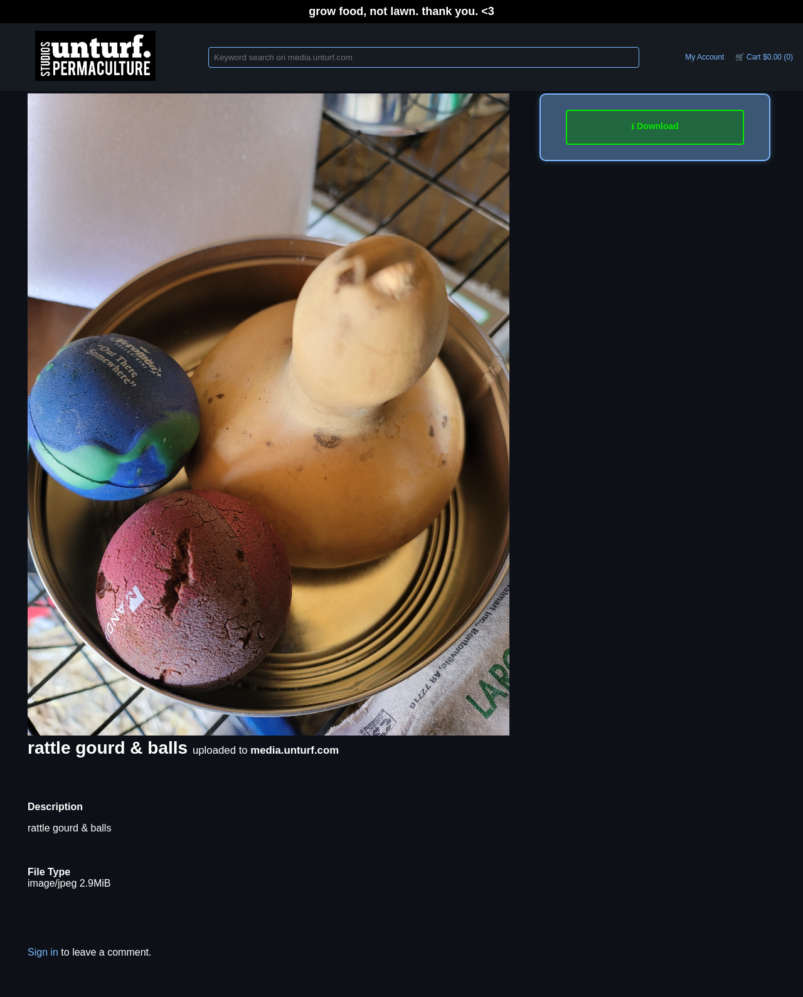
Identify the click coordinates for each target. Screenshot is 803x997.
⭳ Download (655, 126)
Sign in (43, 952)
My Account (704, 57)
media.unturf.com (294, 750)
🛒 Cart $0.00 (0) (764, 57)
